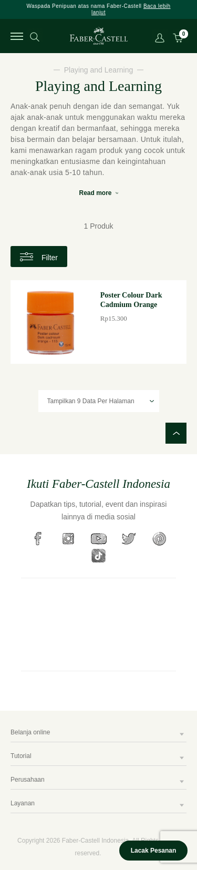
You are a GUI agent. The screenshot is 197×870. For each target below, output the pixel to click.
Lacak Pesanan (154, 850)
